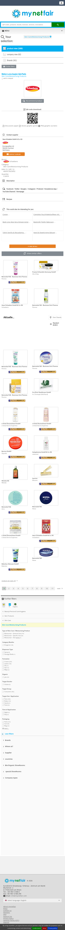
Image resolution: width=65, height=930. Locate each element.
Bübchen (4, 566)
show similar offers (32, 253)
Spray (7, 652)
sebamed (35, 454)
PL (9, 605)
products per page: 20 (9, 581)
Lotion (7, 664)
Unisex (7, 684)
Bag (6, 726)
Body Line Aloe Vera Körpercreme (15, 222)
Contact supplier (14, 154)
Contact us (7, 910)
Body (7, 701)
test (3, 605)
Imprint (6, 922)
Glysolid (4, 453)
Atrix (3, 509)
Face (7, 699)
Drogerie (8, 645)
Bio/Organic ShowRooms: (15, 765)
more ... (6, 728)
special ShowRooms (13, 771)
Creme (5, 214)
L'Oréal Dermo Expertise (9, 426)
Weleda (4, 483)
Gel (6, 668)
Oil (6, 666)
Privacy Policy (8, 918)
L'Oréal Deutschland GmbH (11, 424)
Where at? (9, 746)
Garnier (35, 478)
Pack (7, 722)
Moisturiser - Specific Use (13, 636)
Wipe (6, 670)
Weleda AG (5, 481)
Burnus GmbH (6, 451)
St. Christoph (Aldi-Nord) (40, 394)
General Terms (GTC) (11, 920)
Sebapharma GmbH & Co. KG (42, 452)
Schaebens (5, 307)
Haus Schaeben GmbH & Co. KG (12, 139)
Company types (11, 778)
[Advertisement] (32, 793)
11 (52, 588)
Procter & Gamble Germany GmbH (44, 272)
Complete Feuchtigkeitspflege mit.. (46, 214)
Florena (4, 279)
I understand (37, 928)
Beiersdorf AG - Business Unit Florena (14, 277)
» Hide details (32, 246)
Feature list (7, 916)
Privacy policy (52, 928)
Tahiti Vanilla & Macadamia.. (14, 232)
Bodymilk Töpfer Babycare (43, 222)
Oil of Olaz (35, 274)
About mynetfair (9, 906)
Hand (7, 703)
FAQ (4, 914)
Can (6, 724)
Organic (15, 605)
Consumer (9, 692)
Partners (6, 912)
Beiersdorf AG (6, 507)
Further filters (10, 66)
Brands (8, 740)
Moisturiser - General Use (14, 633)
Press (5, 909)
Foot (7, 705)
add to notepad (8, 78)
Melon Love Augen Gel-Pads (14, 74)
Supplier (8, 753)
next (58, 588)
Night (7, 712)
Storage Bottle (9, 654)
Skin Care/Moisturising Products (36, 37)
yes (6, 677)
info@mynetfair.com (19, 896)
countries (9, 759)
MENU (7, 30)
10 (47, 588)
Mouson (35, 480)
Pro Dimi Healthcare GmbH (41, 392)
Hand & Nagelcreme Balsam (44, 232)
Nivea (34, 509)
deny (44, 928)
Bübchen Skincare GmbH (10, 564)
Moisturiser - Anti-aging (12, 638)
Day (6, 714)
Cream (8, 662)
